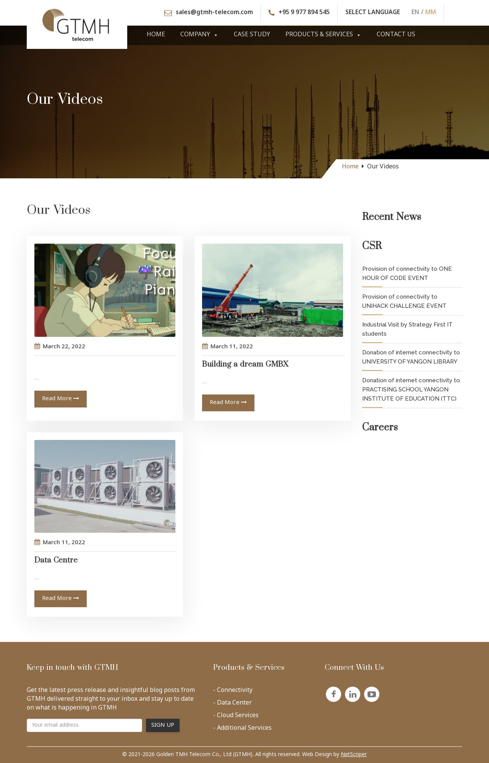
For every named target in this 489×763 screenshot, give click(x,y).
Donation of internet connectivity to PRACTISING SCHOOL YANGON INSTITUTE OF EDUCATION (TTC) (411, 389)
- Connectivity (233, 692)
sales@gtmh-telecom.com (214, 13)
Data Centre (56, 563)
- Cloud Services (236, 717)
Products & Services (323, 35)
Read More (60, 399)
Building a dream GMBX (245, 367)
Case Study (252, 35)
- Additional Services (242, 729)
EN (415, 13)
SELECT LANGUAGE (372, 13)
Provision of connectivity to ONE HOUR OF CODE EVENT (407, 273)
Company (199, 35)
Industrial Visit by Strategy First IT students (407, 329)
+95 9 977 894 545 (304, 13)
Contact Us (396, 35)
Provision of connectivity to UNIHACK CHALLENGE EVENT (404, 301)
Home (156, 35)
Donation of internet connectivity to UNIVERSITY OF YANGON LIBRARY (411, 357)
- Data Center (232, 704)
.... (36, 378)
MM (430, 13)
